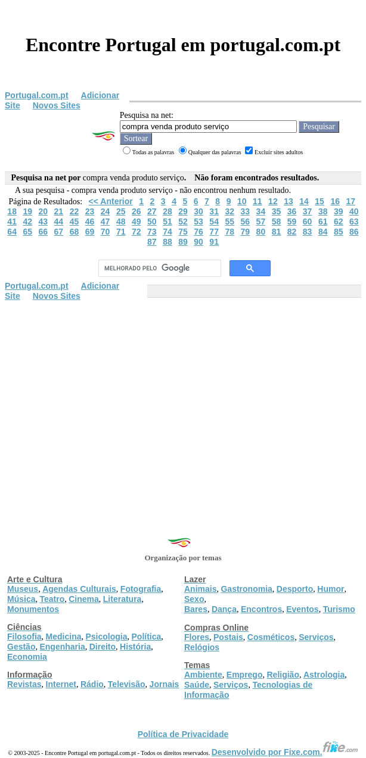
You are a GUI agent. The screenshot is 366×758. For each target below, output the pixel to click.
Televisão (126, 684)
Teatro (51, 599)
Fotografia (140, 589)
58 (276, 221)
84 (323, 231)
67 (59, 231)
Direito (102, 646)
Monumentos (33, 609)
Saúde (196, 685)
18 (12, 211)
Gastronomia (246, 589)
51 (167, 221)
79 (245, 231)
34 (261, 211)
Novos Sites (56, 105)
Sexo (194, 599)
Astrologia (324, 674)
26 (136, 211)
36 (292, 211)
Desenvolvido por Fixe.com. (285, 752)
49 (136, 221)
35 (276, 211)
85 (338, 231)
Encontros (261, 609)
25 (121, 211)
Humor (330, 589)
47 (105, 221)
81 (276, 231)
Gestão (21, 646)
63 (354, 221)
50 (152, 221)
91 (214, 242)
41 (12, 221)
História (135, 646)
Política (147, 636)
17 (350, 201)
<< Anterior (111, 201)
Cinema (84, 599)
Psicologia (106, 636)
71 (121, 231)
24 (105, 211)
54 (214, 221)
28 (167, 211)
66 (43, 231)
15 (319, 201)
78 (229, 231)
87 (152, 242)
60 (307, 221)
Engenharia (62, 646)
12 (273, 201)
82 (292, 231)
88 (167, 242)
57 (261, 221)
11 (257, 201)
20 (43, 211)
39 (338, 211)
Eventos (302, 609)
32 (229, 211)
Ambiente (203, 674)
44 (59, 221)
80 (261, 231)
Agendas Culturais (79, 589)
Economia (27, 657)
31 (214, 211)
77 (214, 231)
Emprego (245, 674)
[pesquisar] (158, 268)
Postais (228, 637)
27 (152, 211)
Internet (61, 684)
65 (27, 231)
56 (245, 221)
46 (90, 221)
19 (27, 211)
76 (198, 231)
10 (242, 201)
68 (74, 231)
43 (43, 221)
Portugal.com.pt (37, 95)
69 (90, 231)
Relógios (201, 647)
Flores (196, 637)
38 (323, 211)
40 (354, 211)
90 (198, 242)
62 (338, 221)
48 (121, 221)
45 (74, 221)
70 (105, 231)
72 (136, 231)
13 (288, 201)
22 (74, 211)
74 (167, 231)
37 (307, 211)
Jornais (164, 684)
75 (183, 231)
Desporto (295, 589)
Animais (200, 589)
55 (229, 221)
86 (354, 231)
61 (323, 221)
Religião (282, 674)
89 (183, 242)
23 (90, 211)
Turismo (339, 609)
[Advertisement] (183, 390)
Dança (224, 609)
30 (198, 211)
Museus (22, 589)
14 (304, 201)
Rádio (92, 684)
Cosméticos (270, 637)
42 (27, 221)
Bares (195, 609)
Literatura (122, 599)
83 (307, 231)
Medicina (64, 636)
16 (335, 201)
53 (198, 221)
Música (21, 599)
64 (12, 231)
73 (152, 231)
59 (292, 221)
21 (59, 211)
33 (245, 211)
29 (183, 211)
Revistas (24, 684)
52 (183, 221)
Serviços (316, 637)
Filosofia (24, 636)
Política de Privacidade (183, 734)
